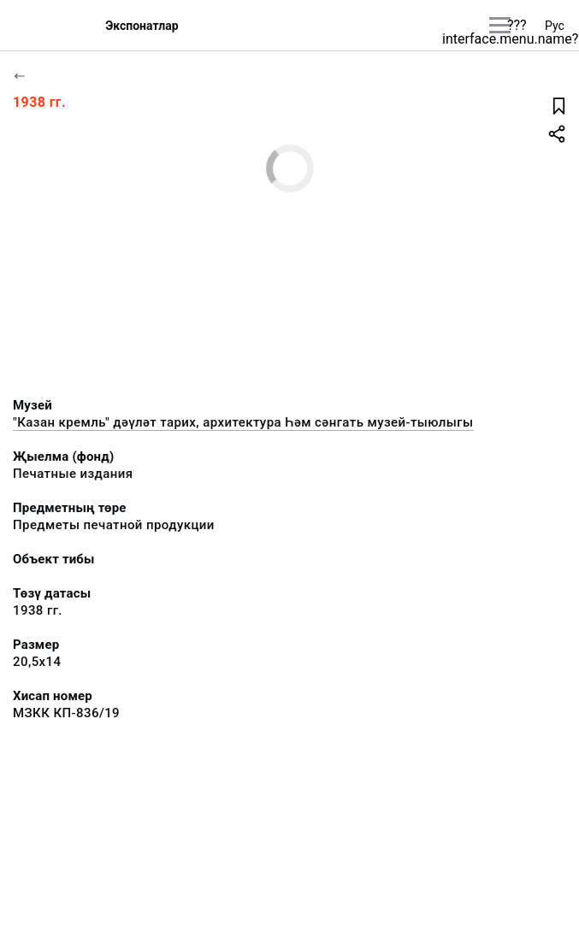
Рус (554, 25)
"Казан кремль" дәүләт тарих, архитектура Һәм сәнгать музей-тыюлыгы (243, 422)
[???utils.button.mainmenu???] (500, 25)
